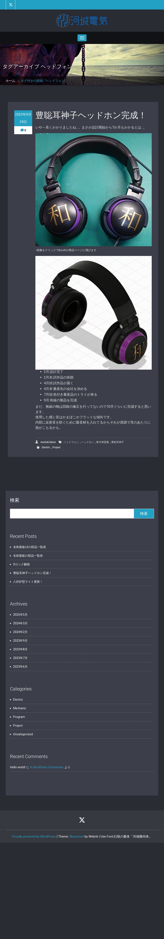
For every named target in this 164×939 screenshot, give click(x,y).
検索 (14, 500)
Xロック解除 (21, 564)
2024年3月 (20, 623)
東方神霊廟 (102, 442)
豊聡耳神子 (117, 442)
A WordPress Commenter (47, 767)
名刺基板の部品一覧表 (28, 555)
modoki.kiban (45, 442)
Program (19, 717)
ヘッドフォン (71, 442)
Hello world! (17, 767)
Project (56, 447)
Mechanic (19, 708)
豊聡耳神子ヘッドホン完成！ (91, 115)
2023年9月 (20, 640)
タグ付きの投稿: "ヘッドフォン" (43, 81)
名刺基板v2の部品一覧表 (29, 547)
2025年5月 (20, 614)
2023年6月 (20, 666)
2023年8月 (20, 649)
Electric (46, 447)
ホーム (10, 81)
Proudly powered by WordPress (34, 836)
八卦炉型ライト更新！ (28, 581)
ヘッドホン (87, 442)
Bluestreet (76, 836)
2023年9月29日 (23, 118)
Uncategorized (23, 734)
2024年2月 (20, 632)
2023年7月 (20, 658)
